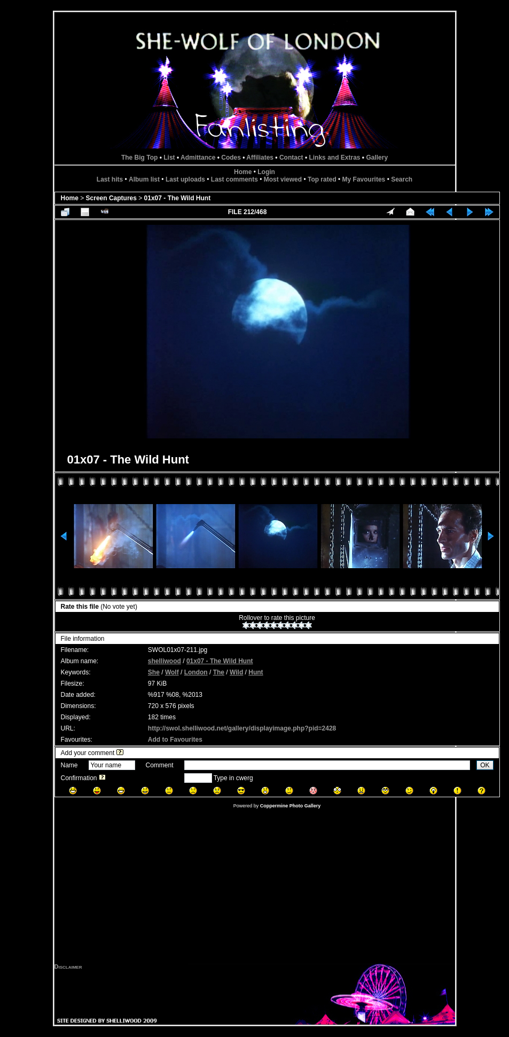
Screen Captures (111, 198)
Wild (236, 672)
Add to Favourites (175, 739)
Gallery (377, 157)
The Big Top (139, 157)
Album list (144, 179)
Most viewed (283, 179)
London (196, 672)
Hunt (255, 672)
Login (266, 172)
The (218, 672)
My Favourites (364, 179)
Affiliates (259, 157)
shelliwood (164, 661)
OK (484, 765)
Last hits (110, 179)
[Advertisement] (254, 888)
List (169, 157)
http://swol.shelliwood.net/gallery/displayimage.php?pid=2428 (242, 728)
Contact (291, 157)
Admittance (198, 157)
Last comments (234, 179)
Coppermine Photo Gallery (290, 805)
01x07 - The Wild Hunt (177, 198)
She (154, 672)
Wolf (172, 672)
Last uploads (185, 179)
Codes (231, 157)
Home (243, 172)
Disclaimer (68, 966)
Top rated (322, 179)
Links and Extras (334, 157)
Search (401, 179)
